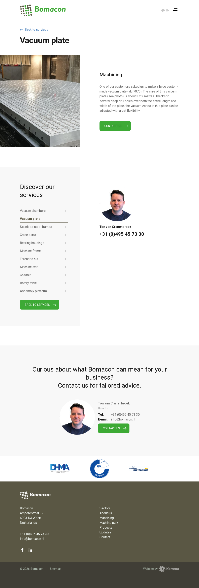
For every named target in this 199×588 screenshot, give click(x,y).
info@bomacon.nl (123, 419)
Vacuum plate (30, 219)
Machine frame (43, 251)
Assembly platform (43, 291)
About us (106, 513)
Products (106, 527)
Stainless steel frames (43, 226)
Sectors (105, 508)
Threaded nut (43, 259)
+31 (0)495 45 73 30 (122, 234)
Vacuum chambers (43, 210)
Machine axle (43, 267)
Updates (105, 532)
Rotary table (43, 283)
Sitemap (55, 569)
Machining (107, 518)
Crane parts (43, 235)
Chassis (43, 275)
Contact (105, 537)
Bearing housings (43, 243)
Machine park (109, 523)
